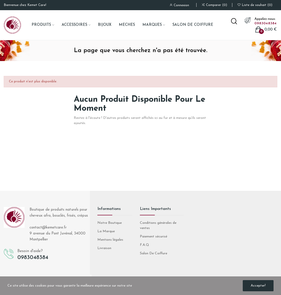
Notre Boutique (109, 223)
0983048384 (265, 23)
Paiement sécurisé (153, 236)
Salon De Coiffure (153, 253)
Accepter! (258, 286)
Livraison (104, 248)
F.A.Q (144, 245)
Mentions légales (110, 240)
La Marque (106, 231)
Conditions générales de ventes (158, 225)
